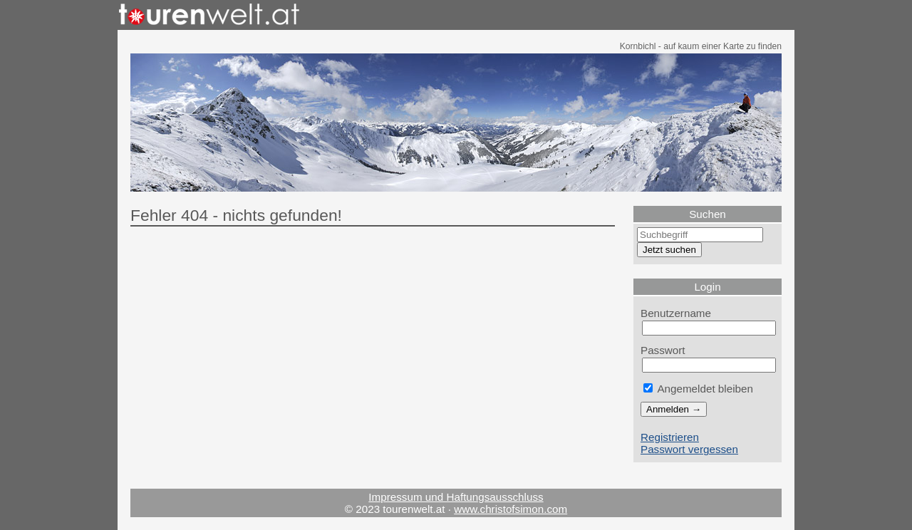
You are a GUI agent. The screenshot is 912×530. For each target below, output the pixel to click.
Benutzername (676, 313)
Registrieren (670, 437)
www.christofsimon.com (510, 509)
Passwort (663, 350)
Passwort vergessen (689, 449)
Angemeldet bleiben (698, 389)
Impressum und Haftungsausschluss (455, 497)
